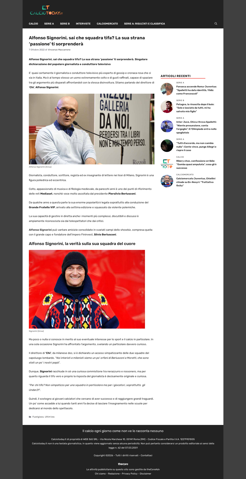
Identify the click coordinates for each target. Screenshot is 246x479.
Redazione (114, 473)
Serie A (49, 23)
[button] (215, 23)
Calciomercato (107, 23)
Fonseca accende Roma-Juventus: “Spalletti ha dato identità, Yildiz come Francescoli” (196, 90)
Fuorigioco (38, 416)
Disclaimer (145, 473)
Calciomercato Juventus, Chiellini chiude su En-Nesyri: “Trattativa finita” (195, 182)
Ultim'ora (49, 416)
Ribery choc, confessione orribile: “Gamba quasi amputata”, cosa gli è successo (196, 164)
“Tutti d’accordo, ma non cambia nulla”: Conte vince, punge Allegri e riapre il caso (196, 147)
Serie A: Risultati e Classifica (144, 23)
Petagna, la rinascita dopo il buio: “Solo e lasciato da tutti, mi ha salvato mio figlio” (195, 108)
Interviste (83, 23)
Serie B (65, 23)
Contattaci (146, 455)
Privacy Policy (129, 473)
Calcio (33, 23)
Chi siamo (100, 473)
